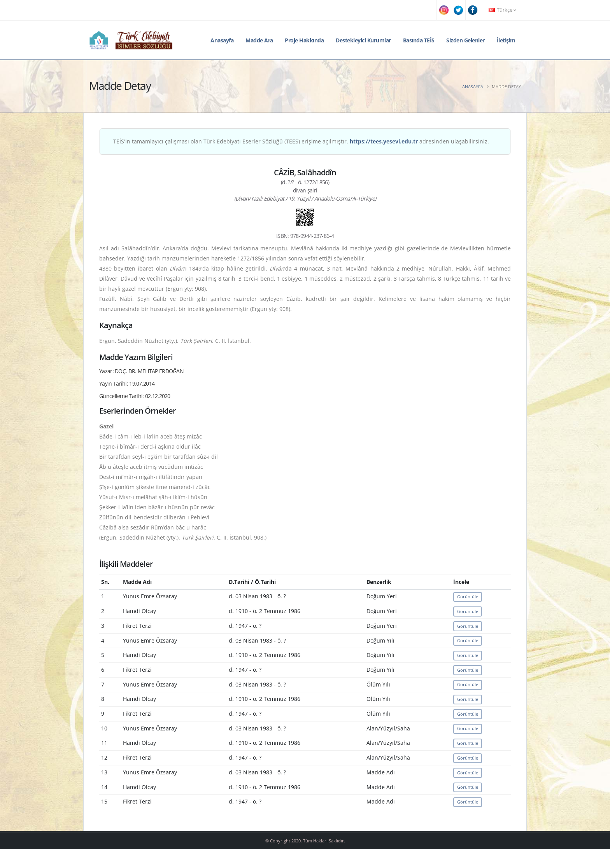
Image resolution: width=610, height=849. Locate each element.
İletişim (506, 40)
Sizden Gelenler (465, 40)
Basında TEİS (419, 40)
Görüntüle (467, 596)
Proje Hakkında (304, 40)
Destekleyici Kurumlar (363, 40)
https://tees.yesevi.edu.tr (384, 141)
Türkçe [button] (502, 10)
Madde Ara (259, 40)
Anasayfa (221, 40)
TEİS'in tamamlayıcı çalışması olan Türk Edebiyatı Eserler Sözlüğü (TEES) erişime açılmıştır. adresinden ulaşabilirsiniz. (301, 141)
